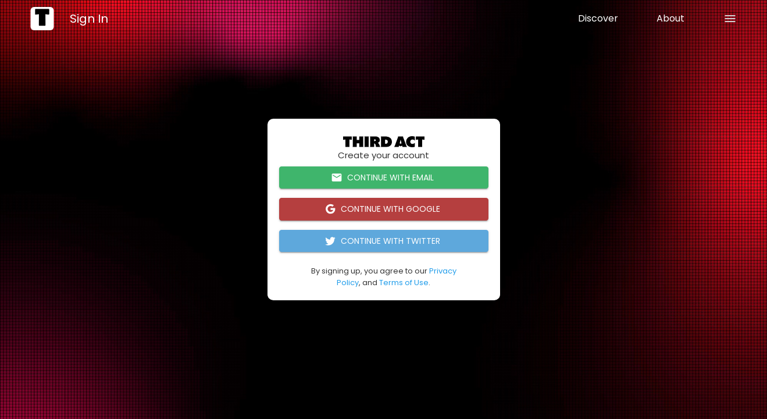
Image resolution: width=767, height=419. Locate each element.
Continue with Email (384, 178)
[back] (730, 19)
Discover (598, 18)
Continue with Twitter (384, 241)
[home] (41, 18)
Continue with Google (384, 209)
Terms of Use (404, 282)
